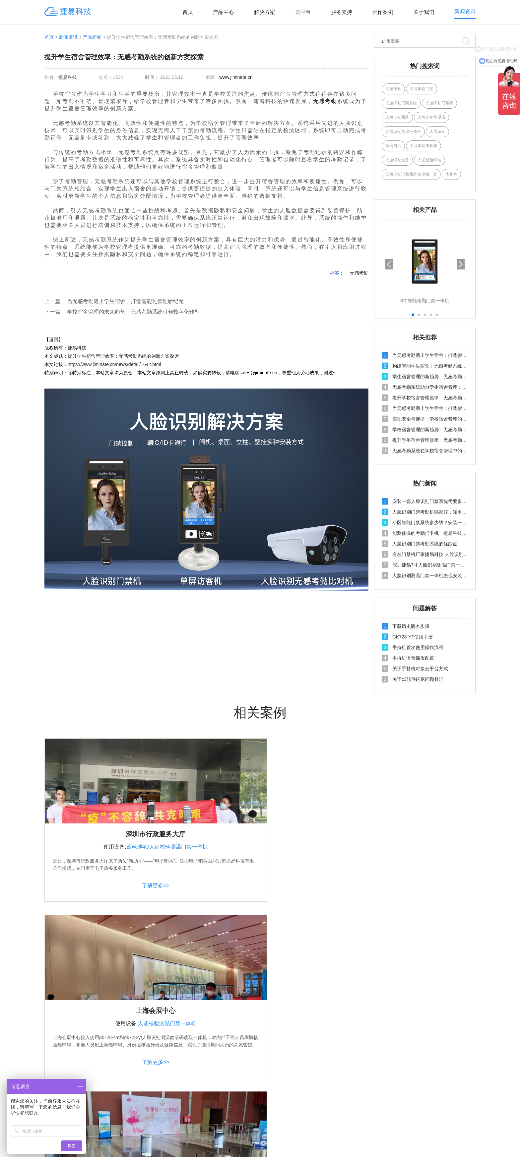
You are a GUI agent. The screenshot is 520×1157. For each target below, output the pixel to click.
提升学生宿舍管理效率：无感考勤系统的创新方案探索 (123, 356)
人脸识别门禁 (421, 88)
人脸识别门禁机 (439, 103)
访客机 (451, 174)
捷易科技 (67, 77)
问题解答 (463, 1051)
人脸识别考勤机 (423, 145)
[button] (461, 369)
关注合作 (394, 1021)
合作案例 (382, 12)
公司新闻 (463, 1077)
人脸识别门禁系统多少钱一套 (411, 174)
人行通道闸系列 (226, 1091)
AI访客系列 (221, 1064)
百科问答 (463, 1104)
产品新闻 (92, 37)
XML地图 (368, 1140)
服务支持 (341, 12)
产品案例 (393, 1064)
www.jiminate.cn (235, 77)
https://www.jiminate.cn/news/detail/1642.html (114, 364)
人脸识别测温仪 (431, 117)
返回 (53, 339)
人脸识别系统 (397, 117)
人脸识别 (437, 131)
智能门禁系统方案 (310, 1077)
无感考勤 (325, 101)
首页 (187, 12)
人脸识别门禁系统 (401, 103)
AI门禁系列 (221, 1038)
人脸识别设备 (397, 160)
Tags (350, 1140)
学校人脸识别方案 (310, 1051)
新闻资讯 (465, 11)
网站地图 (389, 1140)
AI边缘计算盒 (224, 1104)
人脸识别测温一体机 (403, 131)
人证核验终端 (429, 160)
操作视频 (463, 1038)
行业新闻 (463, 1064)
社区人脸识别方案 (310, 1038)
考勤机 (179, 1152)
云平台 (303, 12)
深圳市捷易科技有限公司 (230, 1140)
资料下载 (393, 1091)
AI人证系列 (221, 1051)
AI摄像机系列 (224, 1077)
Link (403, 1140)
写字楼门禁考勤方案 (313, 1064)
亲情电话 (393, 145)
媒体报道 (463, 1091)
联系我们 (393, 1051)
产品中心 (223, 12)
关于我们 (423, 12)
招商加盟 (393, 1077)
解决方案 (264, 12)
